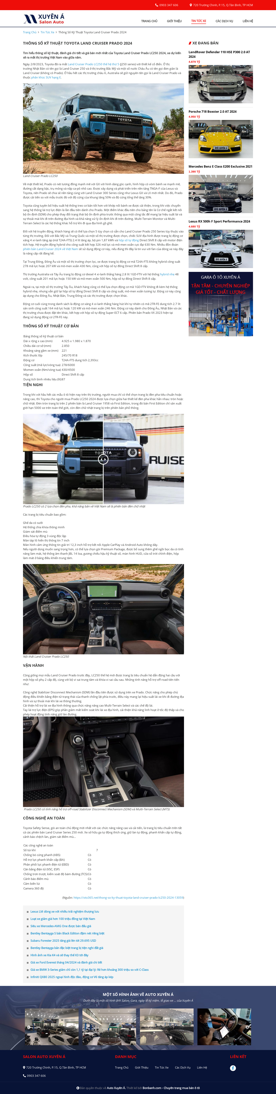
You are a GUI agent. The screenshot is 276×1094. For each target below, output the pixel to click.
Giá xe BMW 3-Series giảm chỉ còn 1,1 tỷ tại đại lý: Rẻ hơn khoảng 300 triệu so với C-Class (88, 970)
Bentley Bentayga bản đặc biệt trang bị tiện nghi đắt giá (65, 948)
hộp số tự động (129, 240)
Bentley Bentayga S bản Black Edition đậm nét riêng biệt (65, 933)
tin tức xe (198, 21)
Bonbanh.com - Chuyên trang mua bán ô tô (171, 1088)
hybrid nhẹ (167, 274)
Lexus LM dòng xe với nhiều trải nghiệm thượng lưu (63, 911)
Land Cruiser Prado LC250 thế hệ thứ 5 (93, 64)
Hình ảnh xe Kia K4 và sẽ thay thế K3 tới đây (57, 955)
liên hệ (248, 21)
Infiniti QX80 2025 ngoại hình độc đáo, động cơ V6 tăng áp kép (70, 977)
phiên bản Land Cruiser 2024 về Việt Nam (50, 249)
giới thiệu (174, 21)
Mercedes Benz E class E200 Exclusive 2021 (220, 166)
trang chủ (149, 21)
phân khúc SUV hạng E (46, 77)
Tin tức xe (161, 1067)
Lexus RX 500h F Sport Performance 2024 (219, 221)
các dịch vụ (224, 21)
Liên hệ (202, 1067)
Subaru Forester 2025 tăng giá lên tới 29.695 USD (61, 940)
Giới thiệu (141, 1067)
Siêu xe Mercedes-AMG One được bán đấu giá (59, 926)
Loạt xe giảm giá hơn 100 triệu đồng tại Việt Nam (61, 919)
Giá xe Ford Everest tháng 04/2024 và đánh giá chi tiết (64, 962)
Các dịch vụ (183, 1067)
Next (247, 1027)
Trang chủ (121, 1067)
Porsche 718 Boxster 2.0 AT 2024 (213, 111)
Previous (29, 1027)
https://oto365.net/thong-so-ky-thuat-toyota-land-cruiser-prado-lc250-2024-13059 (128, 897)
